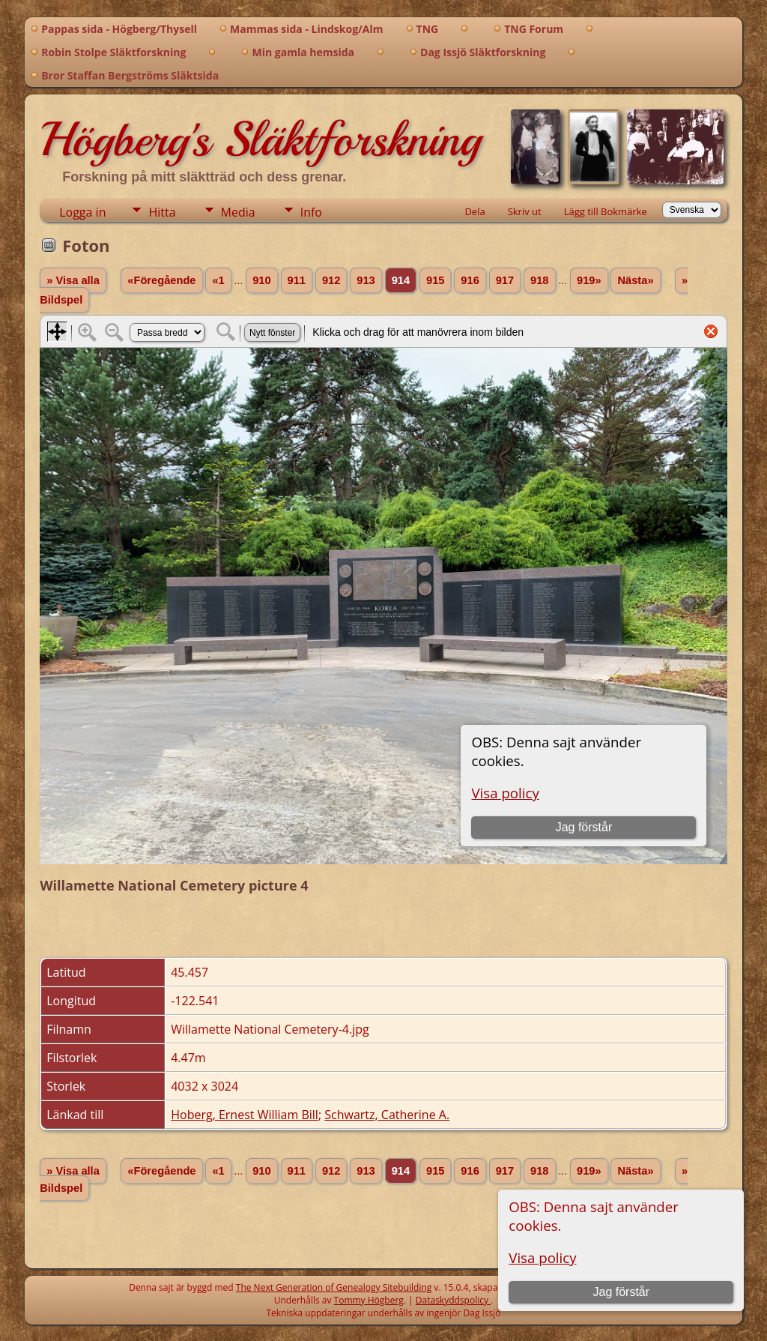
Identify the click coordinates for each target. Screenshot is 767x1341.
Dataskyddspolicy (453, 1300)
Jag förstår (620, 1292)
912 (331, 280)
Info (311, 212)
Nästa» (635, 280)
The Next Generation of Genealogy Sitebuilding (334, 1287)
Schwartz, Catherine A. (386, 1114)
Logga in (82, 212)
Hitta (161, 212)
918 (539, 280)
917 (505, 280)
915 (435, 280)
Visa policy (542, 1257)
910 (261, 280)
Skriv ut (525, 211)
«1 (218, 280)
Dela (474, 211)
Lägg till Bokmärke (605, 211)
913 (366, 280)
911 (297, 280)
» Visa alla (73, 280)
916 (470, 280)
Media (238, 212)
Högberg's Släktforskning (260, 139)
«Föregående (161, 280)
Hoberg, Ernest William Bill (244, 1114)
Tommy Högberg (369, 1300)
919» (589, 280)
